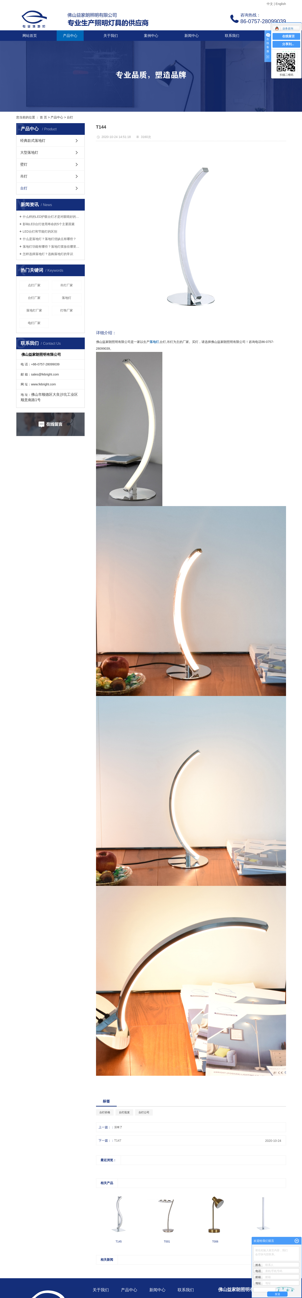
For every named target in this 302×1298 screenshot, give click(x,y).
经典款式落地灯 (32, 140)
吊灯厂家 (66, 285)
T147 (117, 1140)
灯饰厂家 (66, 310)
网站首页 (29, 36)
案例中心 (151, 36)
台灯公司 (144, 1112)
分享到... (288, 44)
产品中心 (70, 36)
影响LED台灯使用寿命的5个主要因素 (49, 224)
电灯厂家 (34, 323)
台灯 (70, 117)
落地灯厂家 (34, 310)
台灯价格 (104, 1112)
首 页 (43, 117)
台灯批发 (124, 1112)
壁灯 (23, 164)
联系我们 (232, 36)
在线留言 (288, 36)
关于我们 (110, 36)
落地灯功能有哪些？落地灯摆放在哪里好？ (52, 246)
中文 (270, 4)
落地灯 (66, 298)
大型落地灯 (29, 152)
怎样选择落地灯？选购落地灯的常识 (48, 254)
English (281, 4)
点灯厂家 (34, 285)
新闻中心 (191, 36)
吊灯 (23, 176)
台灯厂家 (34, 298)
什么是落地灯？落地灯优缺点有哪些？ (49, 239)
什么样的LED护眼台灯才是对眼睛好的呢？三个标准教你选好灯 (52, 216)
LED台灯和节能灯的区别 (40, 231)
